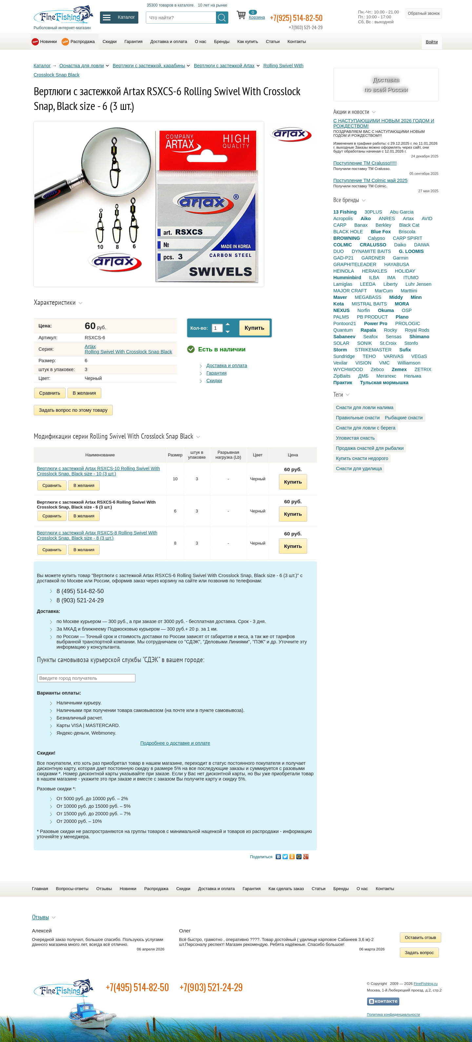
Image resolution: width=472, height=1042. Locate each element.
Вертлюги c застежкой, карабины (149, 65)
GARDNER (373, 257)
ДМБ (363, 376)
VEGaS (419, 356)
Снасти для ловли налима (364, 407)
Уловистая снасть (355, 438)
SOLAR (341, 343)
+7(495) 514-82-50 (137, 984)
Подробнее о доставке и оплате (175, 740)
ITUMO (411, 277)
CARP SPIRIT (408, 238)
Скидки (110, 41)
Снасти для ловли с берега (365, 427)
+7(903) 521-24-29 (211, 984)
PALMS (341, 317)
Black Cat (409, 225)
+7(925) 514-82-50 (304, 17)
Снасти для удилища (359, 468)
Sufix (405, 349)
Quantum (343, 330)
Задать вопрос (419, 950)
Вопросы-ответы (72, 886)
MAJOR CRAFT (350, 290)
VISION (363, 362)
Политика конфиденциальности (393, 1012)
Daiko (400, 244)
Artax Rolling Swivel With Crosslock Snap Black (128, 349)
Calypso (376, 238)
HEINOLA (343, 271)
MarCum (384, 290)
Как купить (247, 41)
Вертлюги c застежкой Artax (224, 65)
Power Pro (375, 323)
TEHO (369, 356)
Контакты (296, 41)
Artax (408, 218)
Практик (342, 382)
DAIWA (421, 244)
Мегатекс (386, 376)
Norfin (364, 310)
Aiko (366, 218)
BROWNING (346, 238)
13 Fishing (345, 212)
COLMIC (342, 244)
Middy (396, 297)
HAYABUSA (396, 264)
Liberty (391, 284)
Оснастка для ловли (81, 65)
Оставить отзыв (420, 935)
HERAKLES (374, 271)
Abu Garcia (402, 212)
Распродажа (82, 41)
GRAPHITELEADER (354, 264)
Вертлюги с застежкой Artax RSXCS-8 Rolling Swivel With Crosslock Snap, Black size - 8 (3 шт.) (97, 533)
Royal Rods (417, 330)
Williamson (409, 362)
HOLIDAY (405, 271)
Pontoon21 (344, 323)
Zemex (399, 369)
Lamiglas (342, 284)
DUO (338, 251)
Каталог (42, 65)
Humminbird (347, 277)
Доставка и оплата (168, 41)
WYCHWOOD (348, 369)
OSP (407, 310)
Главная (40, 886)
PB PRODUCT (372, 317)
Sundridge (344, 356)
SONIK (364, 343)
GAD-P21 (343, 257)
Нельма (412, 376)
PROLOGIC (407, 323)
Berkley (383, 225)
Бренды (221, 41)
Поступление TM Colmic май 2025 (370, 180)
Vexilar (340, 362)
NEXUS (341, 310)
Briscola (407, 231)
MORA (402, 303)
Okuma (386, 310)
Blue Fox (381, 231)
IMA (391, 277)
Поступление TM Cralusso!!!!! (365, 163)
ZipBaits (341, 376)
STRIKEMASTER (373, 349)
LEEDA (368, 284)
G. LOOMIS (411, 251)
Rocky (390, 330)
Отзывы (104, 886)
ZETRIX (423, 369)
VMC (384, 362)
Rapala (368, 330)
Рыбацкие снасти (404, 417)
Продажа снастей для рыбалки (369, 448)
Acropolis (343, 218)
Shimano (419, 336)
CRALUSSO (373, 244)
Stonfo (411, 343)
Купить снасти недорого (362, 458)
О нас (200, 41)
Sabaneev (344, 336)
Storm (340, 349)
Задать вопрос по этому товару (73, 408)
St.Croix (388, 343)
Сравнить (49, 393)
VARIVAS (393, 356)
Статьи (273, 41)
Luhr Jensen (418, 284)
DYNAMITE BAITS (371, 251)
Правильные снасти (358, 417)
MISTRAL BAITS (369, 303)
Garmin (400, 257)
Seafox (370, 336)
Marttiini (409, 290)
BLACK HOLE (348, 231)
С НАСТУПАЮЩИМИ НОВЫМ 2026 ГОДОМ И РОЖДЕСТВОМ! (383, 123)
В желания (84, 393)
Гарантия (134, 41)
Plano (402, 317)
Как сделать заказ (286, 886)
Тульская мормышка (384, 382)
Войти (432, 41)
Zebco (377, 369)
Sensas (394, 336)
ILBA (374, 277)
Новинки (48, 41)
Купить (251, 327)
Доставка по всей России (386, 84)
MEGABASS (368, 297)
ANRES (387, 218)
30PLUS (373, 212)
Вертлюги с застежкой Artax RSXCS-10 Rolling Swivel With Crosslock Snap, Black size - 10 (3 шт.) (98, 469)
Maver (340, 297)
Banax (361, 225)
